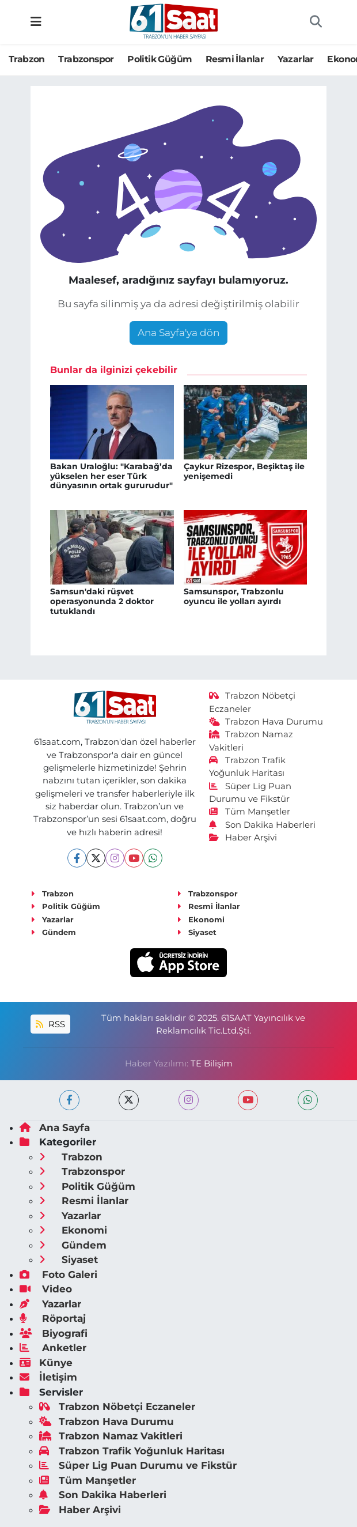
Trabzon (27, 59)
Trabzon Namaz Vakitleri (111, 1436)
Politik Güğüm (159, 59)
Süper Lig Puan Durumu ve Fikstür (138, 1465)
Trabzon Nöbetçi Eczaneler (117, 1406)
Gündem (53, 932)
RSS (50, 1024)
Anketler (53, 1347)
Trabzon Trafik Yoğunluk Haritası (132, 1451)
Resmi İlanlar (235, 59)
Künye (46, 1362)
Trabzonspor (85, 59)
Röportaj (53, 1318)
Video (46, 1289)
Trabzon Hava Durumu (266, 722)
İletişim (48, 1377)
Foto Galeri (58, 1274)
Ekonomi (201, 919)
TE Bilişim (212, 1063)
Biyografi (54, 1333)
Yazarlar (296, 59)
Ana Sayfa (55, 1127)
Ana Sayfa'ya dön (178, 332)
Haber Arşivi (243, 837)
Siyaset (197, 932)
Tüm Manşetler (250, 811)
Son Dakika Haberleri (262, 825)
